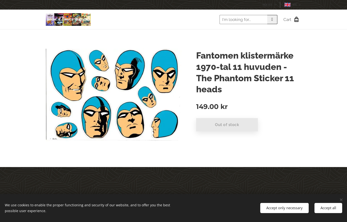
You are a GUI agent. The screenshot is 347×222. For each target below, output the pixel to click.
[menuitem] (189, 19)
